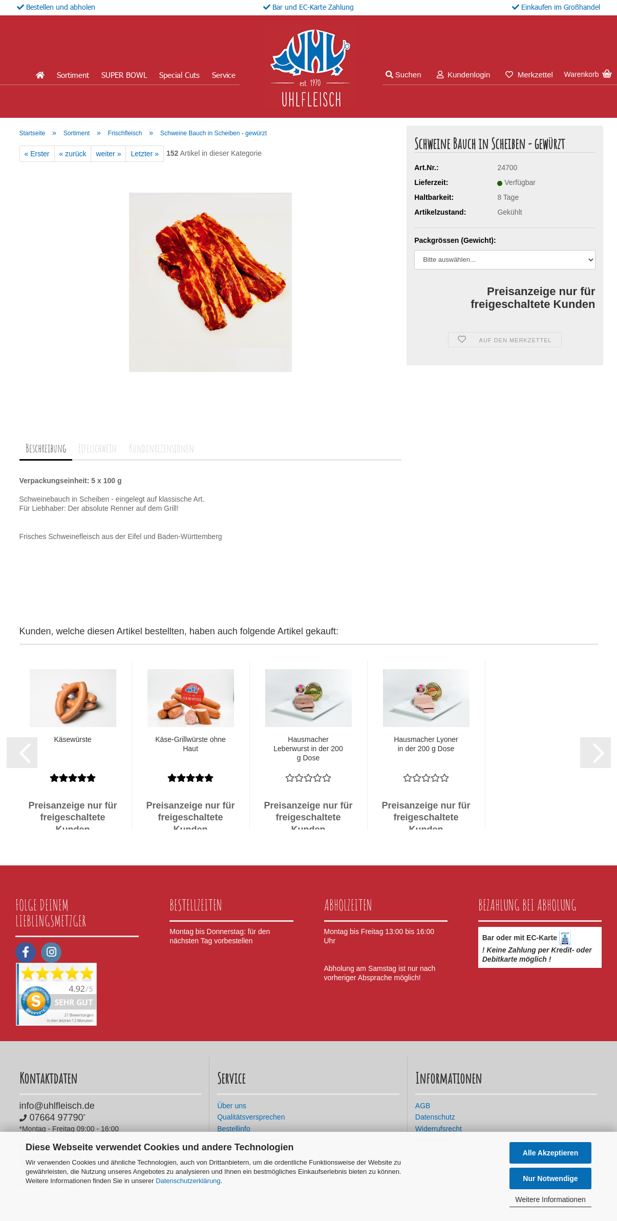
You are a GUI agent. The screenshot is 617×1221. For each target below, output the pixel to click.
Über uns (231, 1106)
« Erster (37, 154)
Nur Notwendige (550, 1178)
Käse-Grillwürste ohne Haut (190, 744)
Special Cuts (179, 75)
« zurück (73, 154)
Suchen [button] (403, 74)
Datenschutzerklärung (188, 1181)
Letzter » (144, 154)
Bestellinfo (233, 1129)
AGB (423, 1106)
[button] (22, 752)
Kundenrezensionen (161, 448)
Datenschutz (435, 1117)
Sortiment (73, 75)
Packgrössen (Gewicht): (455, 240)
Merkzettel (529, 74)
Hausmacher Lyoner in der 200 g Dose (426, 744)
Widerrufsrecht (438, 1129)
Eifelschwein (97, 448)
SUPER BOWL (124, 75)
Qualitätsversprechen (251, 1117)
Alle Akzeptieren (550, 1153)
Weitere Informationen (550, 1199)
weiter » (108, 154)
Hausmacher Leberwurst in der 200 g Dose (308, 748)
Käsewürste (72, 739)
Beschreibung (46, 448)
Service (224, 75)
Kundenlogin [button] (464, 74)
